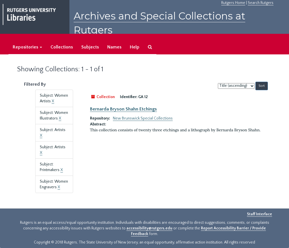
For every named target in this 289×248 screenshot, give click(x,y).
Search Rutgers (260, 3)
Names (114, 47)
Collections (62, 47)
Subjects (90, 47)
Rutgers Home (233, 3)
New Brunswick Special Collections (143, 118)
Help (134, 47)
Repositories (27, 47)
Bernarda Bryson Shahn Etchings (123, 109)
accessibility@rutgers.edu (149, 228)
